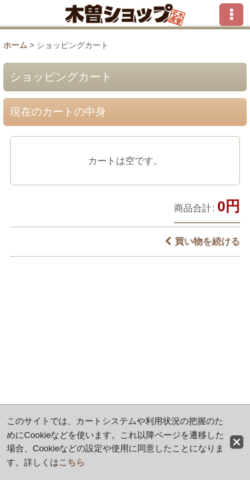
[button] (231, 14)
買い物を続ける (202, 241)
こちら (72, 462)
